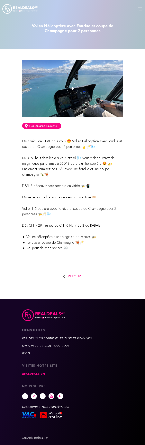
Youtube (51, 396)
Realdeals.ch (33, 374)
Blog (26, 353)
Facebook (25, 396)
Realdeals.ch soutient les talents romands (57, 338)
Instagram (34, 396)
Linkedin (60, 396)
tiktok (43, 396)
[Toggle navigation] (139, 9)
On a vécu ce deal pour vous (45, 346)
